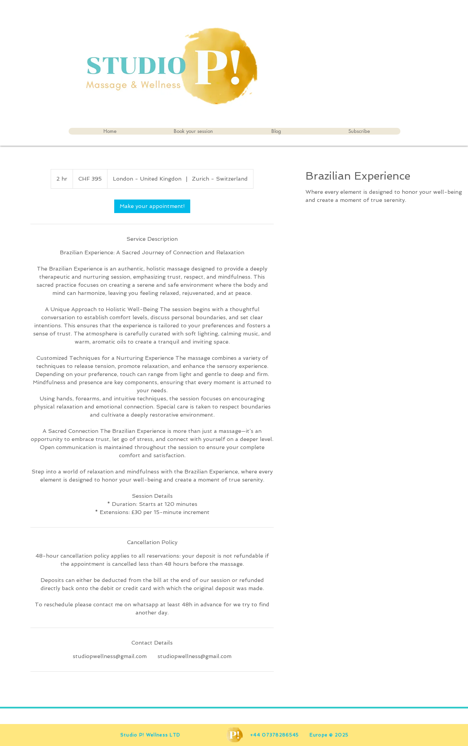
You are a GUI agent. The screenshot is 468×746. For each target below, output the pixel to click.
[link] (152, 206)
